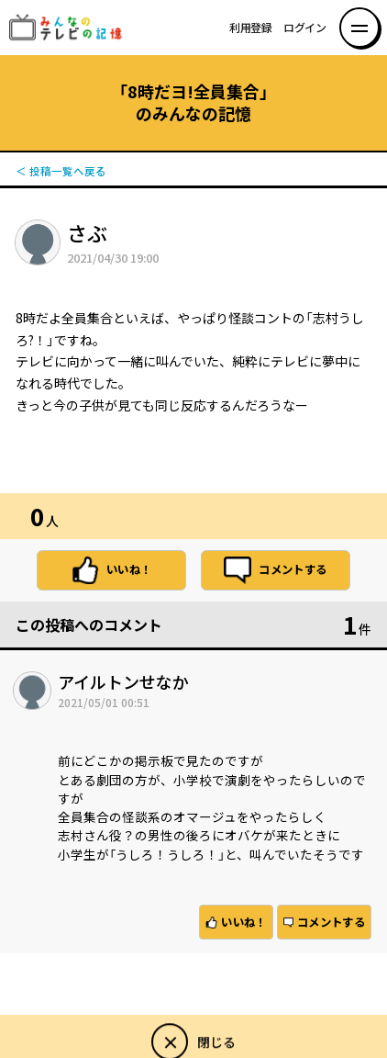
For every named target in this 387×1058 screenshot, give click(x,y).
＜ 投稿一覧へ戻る (61, 171)
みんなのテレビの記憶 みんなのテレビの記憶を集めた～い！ (71, 27)
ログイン (304, 27)
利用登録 (250, 27)
